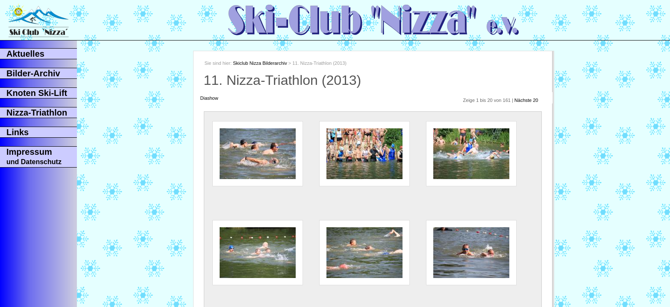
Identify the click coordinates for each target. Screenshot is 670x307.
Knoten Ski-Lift (36, 93)
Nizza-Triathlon (36, 112)
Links (17, 132)
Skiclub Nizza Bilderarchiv (260, 63)
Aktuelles (25, 53)
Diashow (209, 98)
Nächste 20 (526, 100)
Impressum (34, 156)
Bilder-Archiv (33, 73)
